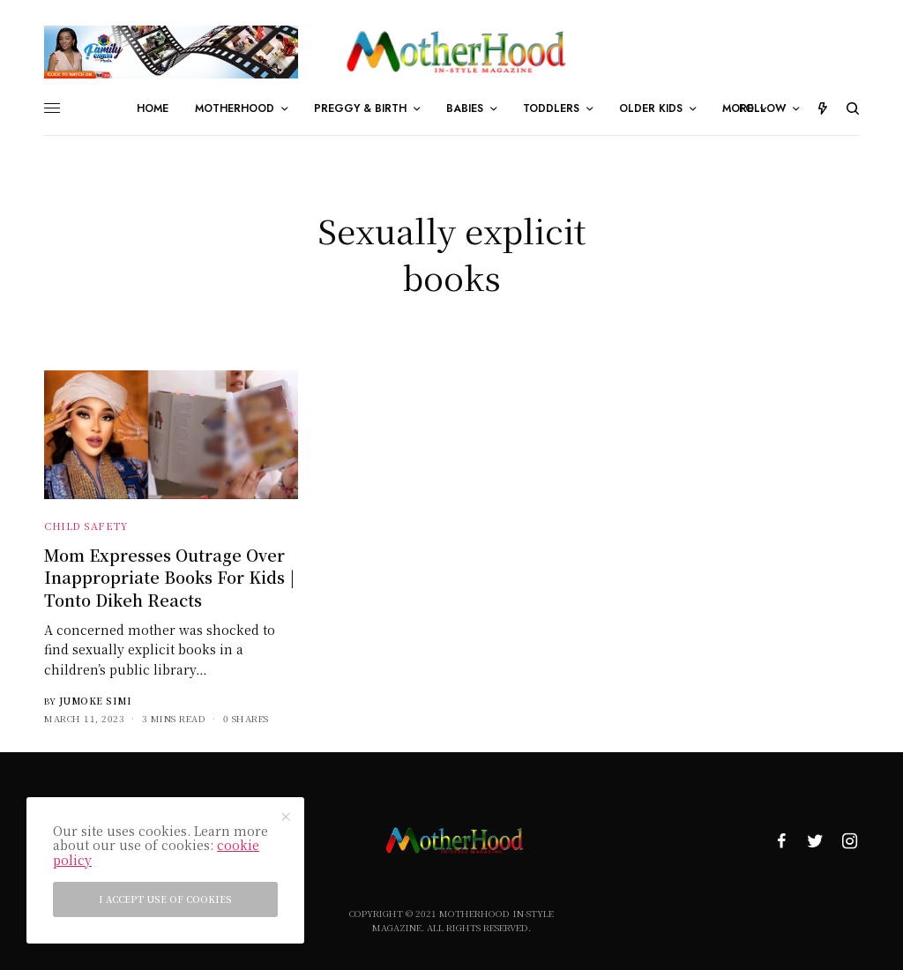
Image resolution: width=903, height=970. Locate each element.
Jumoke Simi (95, 700)
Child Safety (86, 526)
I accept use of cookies (165, 899)
